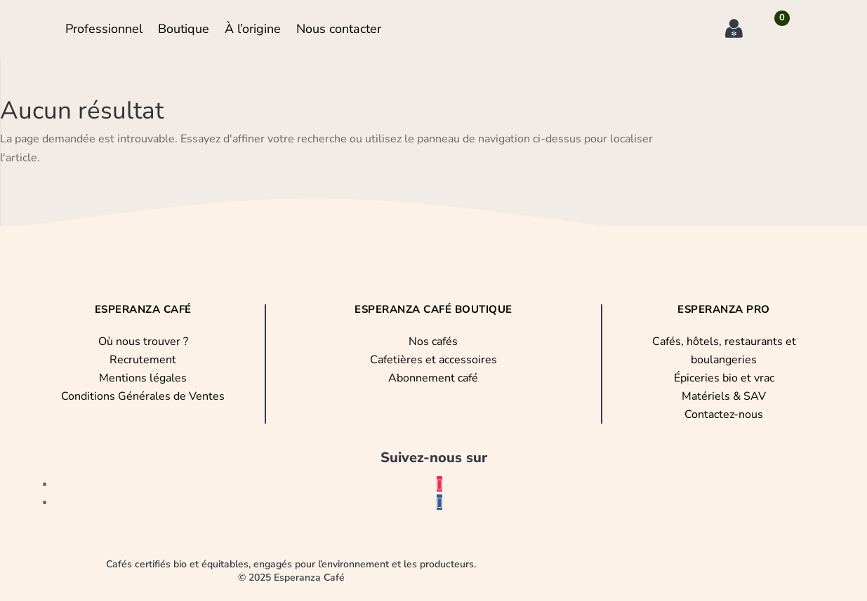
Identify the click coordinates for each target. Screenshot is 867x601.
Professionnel (104, 28)
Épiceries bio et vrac (724, 378)
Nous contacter (338, 28)
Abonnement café (433, 378)
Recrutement (143, 359)
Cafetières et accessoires (433, 359)
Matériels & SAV (724, 396)
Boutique (183, 28)
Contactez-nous (723, 414)
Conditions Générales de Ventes (143, 396)
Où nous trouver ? (143, 341)
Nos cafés (433, 341)
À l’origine (253, 28)
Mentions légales (143, 378)
